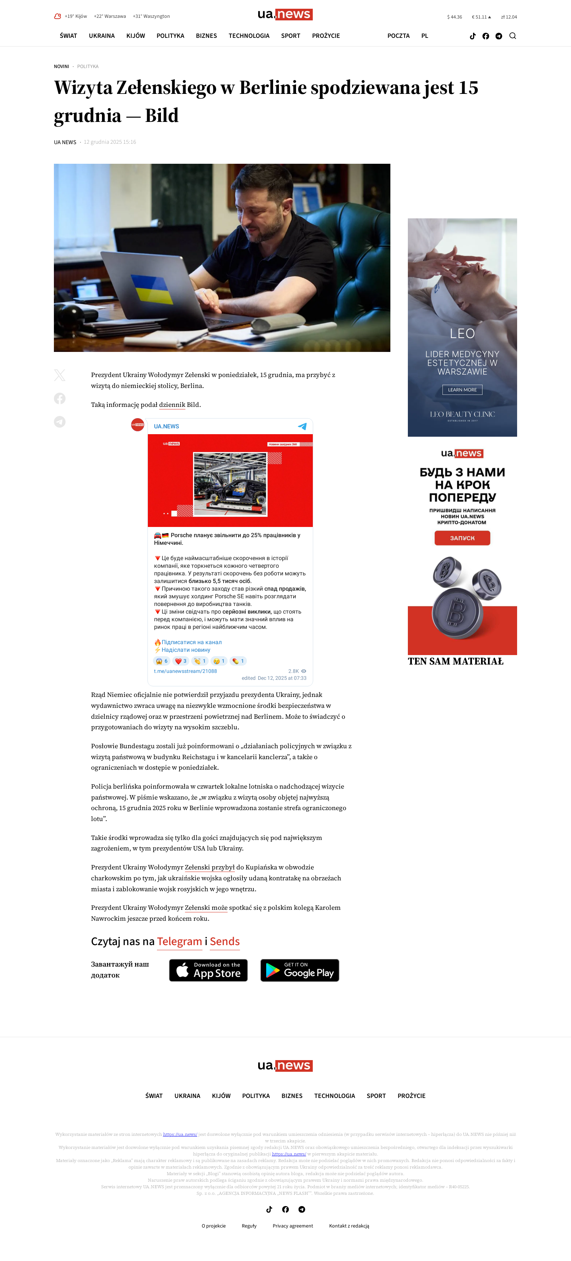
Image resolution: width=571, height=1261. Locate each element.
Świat (68, 35)
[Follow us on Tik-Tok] (472, 36)
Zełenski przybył (210, 867)
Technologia (249, 35)
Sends (225, 941)
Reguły (249, 1226)
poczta (398, 36)
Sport (290, 35)
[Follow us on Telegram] (499, 36)
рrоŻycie (326, 35)
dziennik (172, 404)
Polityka (170, 35)
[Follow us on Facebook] (485, 36)
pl (424, 36)
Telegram (179, 941)
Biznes (206, 35)
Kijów (135, 35)
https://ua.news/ (180, 1134)
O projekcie (214, 1226)
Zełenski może (206, 907)
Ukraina (102, 35)
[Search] (512, 35)
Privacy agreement (293, 1226)
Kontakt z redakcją (349, 1226)
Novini (61, 66)
